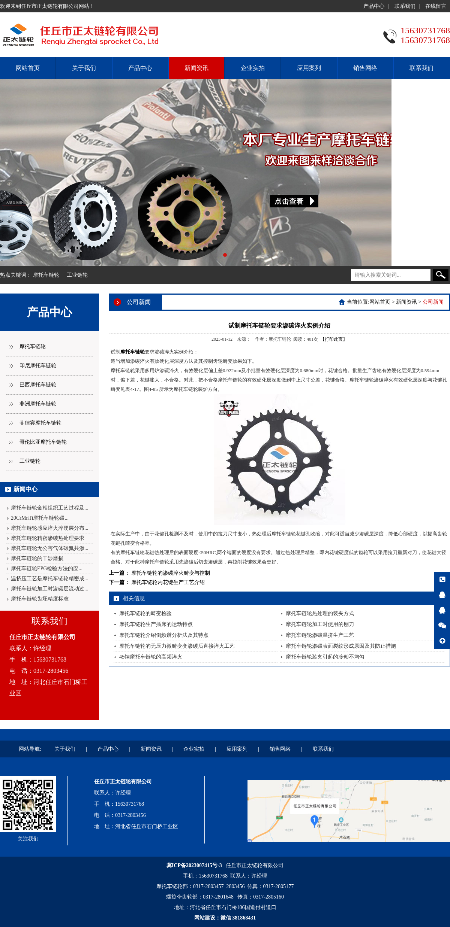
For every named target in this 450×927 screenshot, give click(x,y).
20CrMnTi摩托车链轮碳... (40, 518)
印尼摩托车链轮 (38, 365)
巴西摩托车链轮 (38, 384)
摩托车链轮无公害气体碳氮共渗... (49, 548)
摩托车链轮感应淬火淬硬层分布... (49, 528)
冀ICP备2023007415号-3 (194, 865)
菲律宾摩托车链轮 (41, 423)
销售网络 (365, 68)
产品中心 (373, 6)
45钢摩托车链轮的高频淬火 (150, 657)
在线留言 (435, 6)
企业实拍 (253, 68)
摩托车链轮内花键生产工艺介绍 (168, 582)
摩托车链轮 (46, 275)
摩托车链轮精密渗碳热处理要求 (47, 538)
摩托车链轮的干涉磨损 (37, 558)
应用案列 (309, 68)
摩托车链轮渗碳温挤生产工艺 (320, 635)
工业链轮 (77, 275)
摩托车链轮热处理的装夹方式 (320, 613)
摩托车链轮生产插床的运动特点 (156, 624)
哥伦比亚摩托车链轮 (43, 442)
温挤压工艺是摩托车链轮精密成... (49, 578)
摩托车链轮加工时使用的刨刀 (320, 624)
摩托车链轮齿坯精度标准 (40, 599)
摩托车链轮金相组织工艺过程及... (49, 508)
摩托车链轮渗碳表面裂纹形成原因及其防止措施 (341, 646)
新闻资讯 (196, 68)
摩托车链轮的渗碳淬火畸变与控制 (170, 573)
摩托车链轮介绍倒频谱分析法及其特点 (163, 635)
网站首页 (28, 68)
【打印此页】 (333, 339)
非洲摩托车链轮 (38, 404)
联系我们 (405, 6)
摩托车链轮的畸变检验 (145, 613)
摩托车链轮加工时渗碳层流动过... (49, 589)
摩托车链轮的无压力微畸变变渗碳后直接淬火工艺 (177, 646)
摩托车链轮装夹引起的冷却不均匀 (325, 657)
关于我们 (84, 68)
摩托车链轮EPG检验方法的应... (46, 568)
